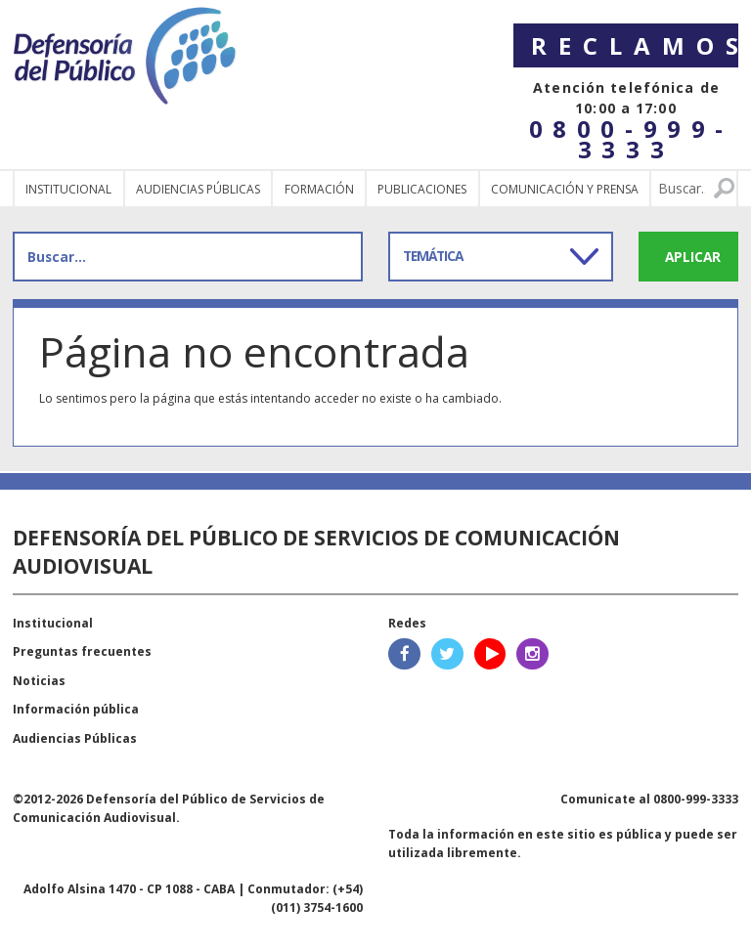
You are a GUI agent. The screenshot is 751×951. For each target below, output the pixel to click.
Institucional (68, 189)
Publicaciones (421, 189)
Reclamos (634, 45)
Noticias (39, 680)
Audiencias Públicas (75, 738)
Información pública (76, 709)
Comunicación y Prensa (565, 189)
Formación (319, 189)
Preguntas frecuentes (82, 651)
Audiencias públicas (198, 189)
